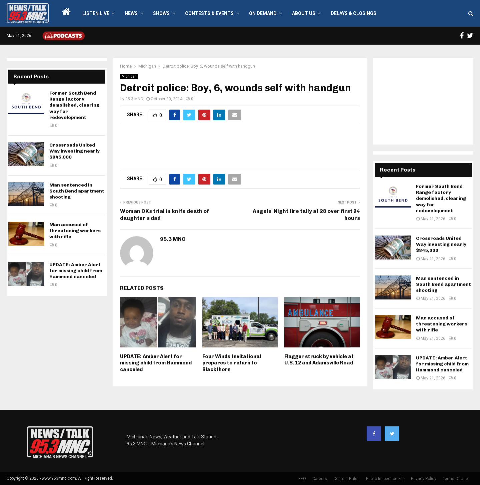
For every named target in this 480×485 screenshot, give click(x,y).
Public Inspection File (385, 478)
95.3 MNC (134, 99)
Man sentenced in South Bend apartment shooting (76, 191)
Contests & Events (209, 13)
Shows (161, 13)
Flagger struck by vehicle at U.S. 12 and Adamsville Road (319, 359)
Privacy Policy (423, 478)
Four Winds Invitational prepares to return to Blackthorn (231, 362)
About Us (303, 13)
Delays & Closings (353, 13)
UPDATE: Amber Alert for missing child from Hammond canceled (156, 362)
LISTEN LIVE (95, 13)
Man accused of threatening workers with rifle (75, 231)
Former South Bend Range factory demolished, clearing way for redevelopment (74, 105)
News (131, 13)
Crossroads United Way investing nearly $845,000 (74, 151)
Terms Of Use (455, 478)
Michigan (129, 76)
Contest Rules (346, 478)
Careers (319, 478)
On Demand (263, 13)
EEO (302, 478)
